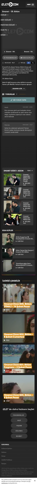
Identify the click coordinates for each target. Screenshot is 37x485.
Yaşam (19, 411)
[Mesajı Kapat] (35, 481)
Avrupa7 (22, 472)
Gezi (19, 405)
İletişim (3, 453)
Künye (3, 444)
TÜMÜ (30, 170)
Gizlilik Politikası (6, 449)
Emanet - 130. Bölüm (8, 52)
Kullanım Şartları (6, 435)
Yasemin (25, 476)
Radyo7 (15, 472)
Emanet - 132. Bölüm (27, 52)
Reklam (3, 440)
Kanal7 (8, 472)
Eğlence (19, 417)
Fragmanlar (10, 58)
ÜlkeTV (28, 472)
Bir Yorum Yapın (18, 100)
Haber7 (14, 476)
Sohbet (19, 423)
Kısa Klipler (27, 58)
